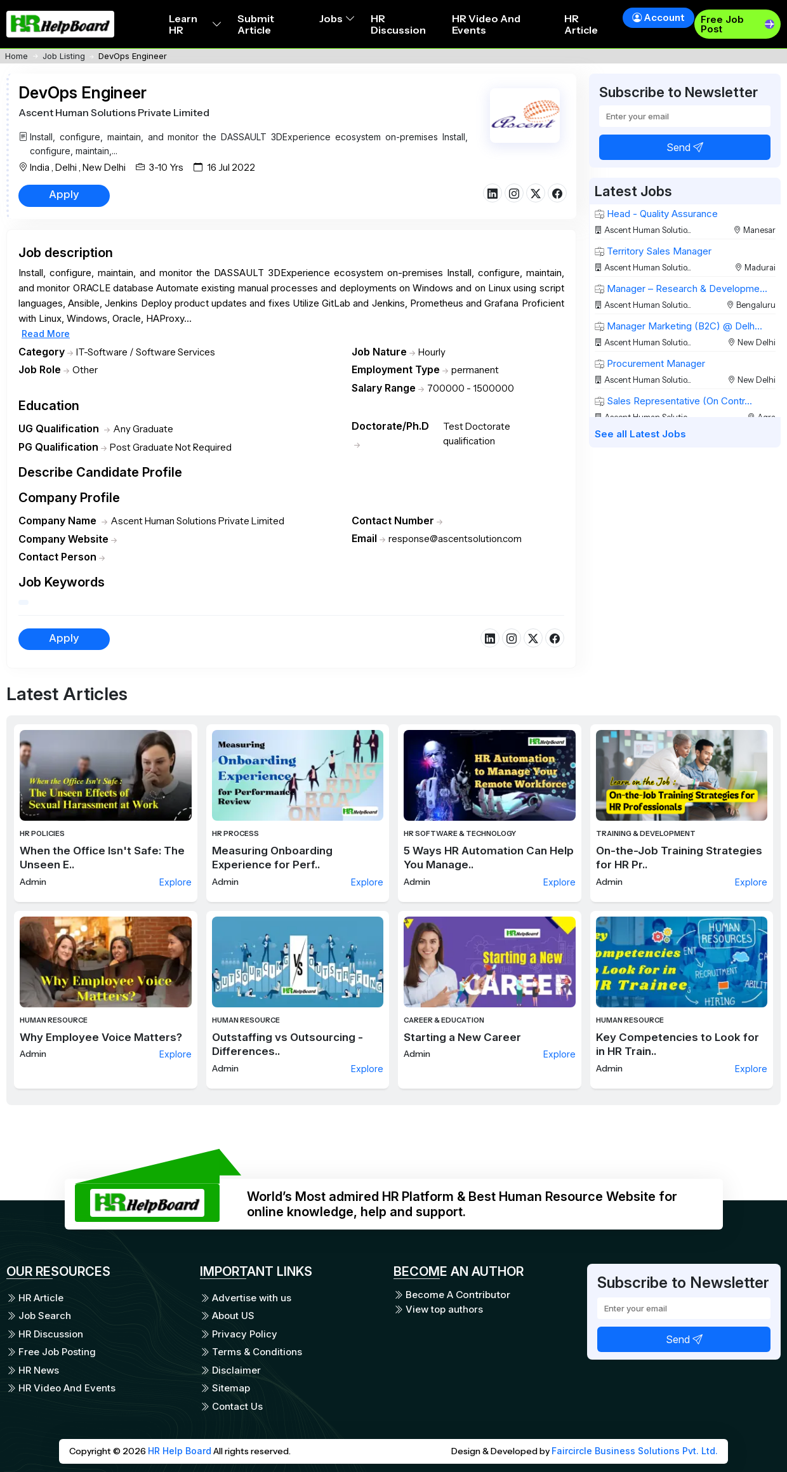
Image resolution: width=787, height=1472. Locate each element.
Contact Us (231, 1406)
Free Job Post (722, 24)
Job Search (38, 1316)
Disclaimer (230, 1370)
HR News (32, 1370)
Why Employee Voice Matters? (101, 1037)
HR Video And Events (486, 24)
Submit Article (255, 24)
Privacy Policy (238, 1334)
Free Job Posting (51, 1352)
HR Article (581, 24)
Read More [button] (46, 333)
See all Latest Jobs (640, 434)
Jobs (337, 18)
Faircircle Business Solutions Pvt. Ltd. (635, 1450)
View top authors (438, 1309)
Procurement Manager (650, 363)
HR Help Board (179, 1450)
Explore (175, 882)
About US (227, 1316)
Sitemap (225, 1388)
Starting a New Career (462, 1037)
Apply (64, 194)
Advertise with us (245, 1298)
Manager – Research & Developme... (681, 288)
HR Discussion (398, 24)
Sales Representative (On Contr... (673, 401)
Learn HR (195, 24)
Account (658, 17)
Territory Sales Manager (653, 251)
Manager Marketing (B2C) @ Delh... (678, 326)
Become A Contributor (452, 1295)
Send (684, 147)
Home (16, 56)
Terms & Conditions (251, 1352)
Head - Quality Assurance (656, 214)
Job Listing (64, 56)
